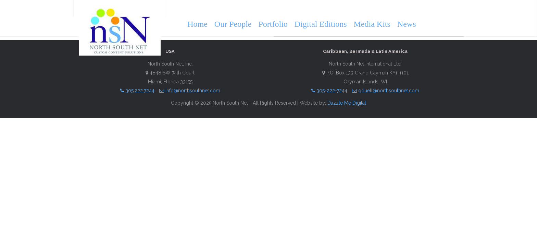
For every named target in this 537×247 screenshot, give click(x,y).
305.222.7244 (137, 90)
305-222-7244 (329, 90)
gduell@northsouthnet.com (385, 90)
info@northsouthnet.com (189, 90)
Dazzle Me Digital (346, 103)
